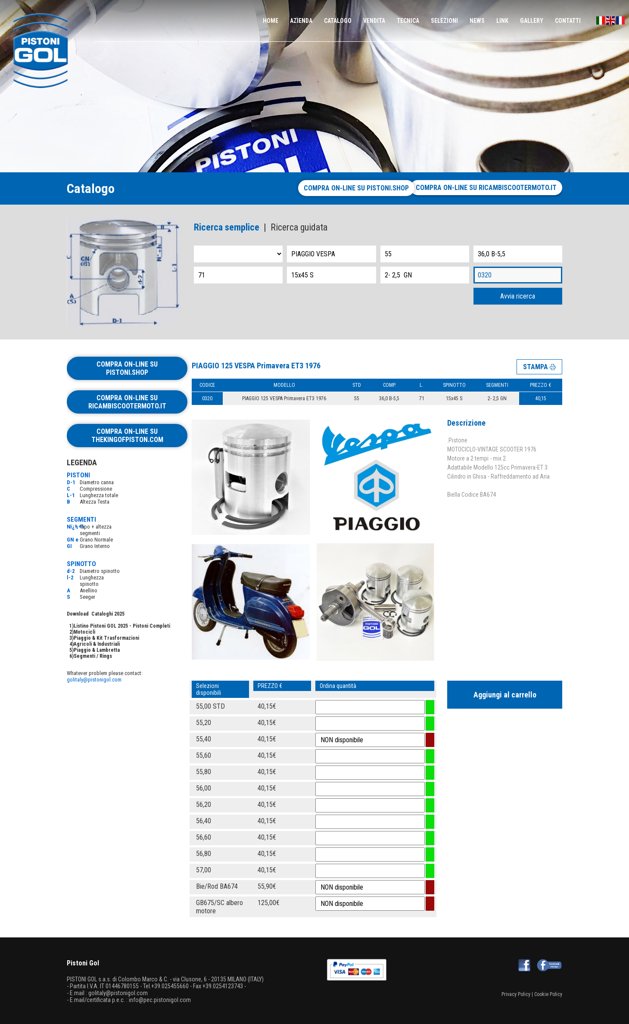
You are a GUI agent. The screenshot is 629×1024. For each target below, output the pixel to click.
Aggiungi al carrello (504, 694)
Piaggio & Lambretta (97, 650)
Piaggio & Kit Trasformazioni (106, 638)
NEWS (477, 20)
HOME (270, 20)
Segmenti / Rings (93, 656)
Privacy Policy (515, 994)
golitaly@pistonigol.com (94, 679)
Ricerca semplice (226, 227)
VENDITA (374, 20)
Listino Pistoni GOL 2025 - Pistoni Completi (122, 626)
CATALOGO (338, 20)
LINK (502, 20)
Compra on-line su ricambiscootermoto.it (486, 188)
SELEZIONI (444, 20)
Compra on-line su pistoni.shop (349, 188)
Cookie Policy (548, 994)
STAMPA (539, 366)
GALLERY (531, 20)
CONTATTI (568, 20)
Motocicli (84, 632)
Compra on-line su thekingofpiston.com (127, 435)
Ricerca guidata (299, 227)
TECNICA (408, 20)
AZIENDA (301, 20)
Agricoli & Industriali (97, 644)
